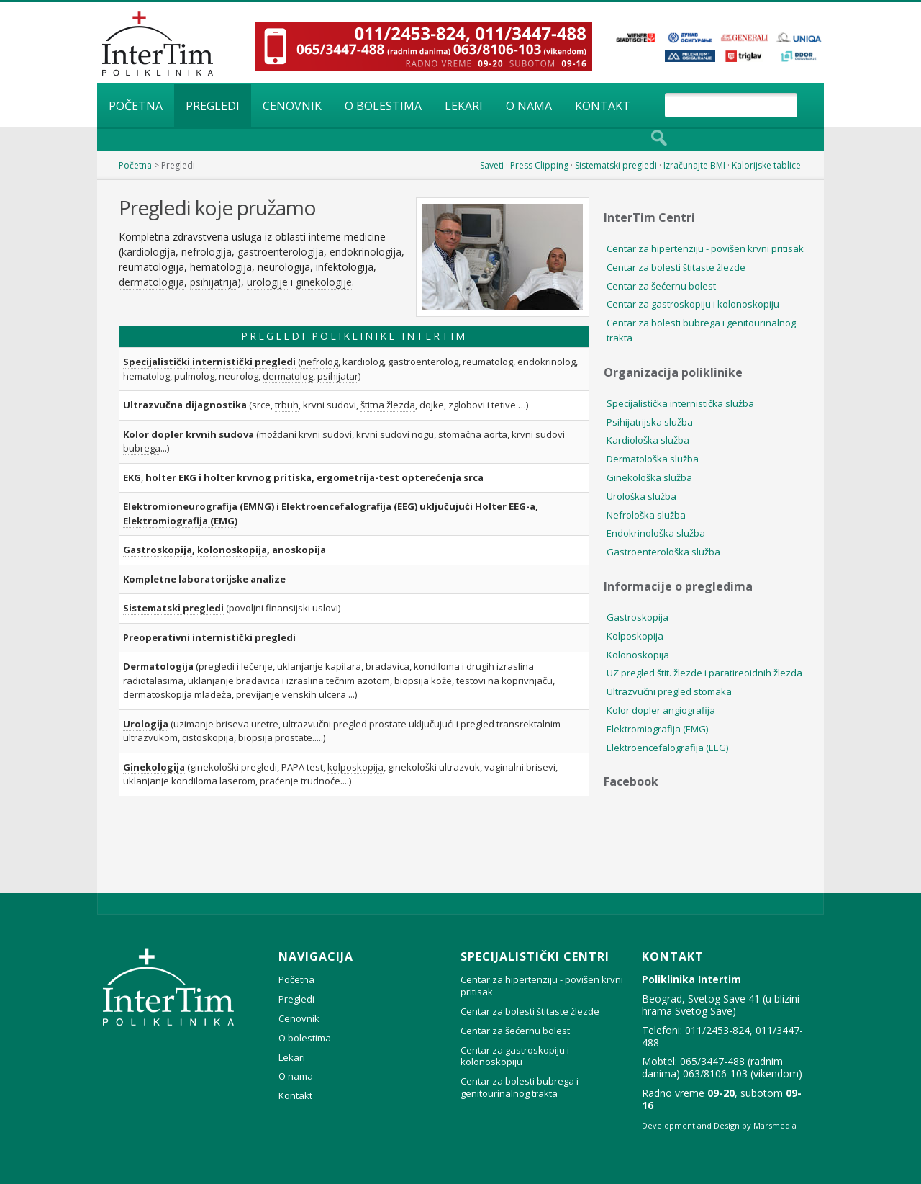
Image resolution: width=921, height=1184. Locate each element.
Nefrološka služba (646, 514)
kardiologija (149, 252)
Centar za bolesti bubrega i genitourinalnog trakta (701, 330)
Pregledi (213, 106)
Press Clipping (539, 165)
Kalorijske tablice (766, 165)
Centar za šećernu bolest (661, 285)
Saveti (492, 165)
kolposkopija (355, 767)
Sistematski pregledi (616, 165)
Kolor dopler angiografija (661, 710)
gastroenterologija (280, 252)
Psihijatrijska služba (650, 422)
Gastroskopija (157, 549)
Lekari (464, 106)
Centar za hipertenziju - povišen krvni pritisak (705, 248)
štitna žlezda (387, 404)
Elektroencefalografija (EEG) (349, 506)
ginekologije (324, 282)
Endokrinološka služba (656, 532)
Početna (136, 106)
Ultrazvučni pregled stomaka (669, 691)
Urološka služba (641, 496)
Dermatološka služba (653, 458)
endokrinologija (365, 252)
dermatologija (151, 282)
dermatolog (288, 375)
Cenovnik (292, 106)
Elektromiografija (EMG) (180, 520)
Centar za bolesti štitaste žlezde (676, 267)
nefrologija (206, 252)
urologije (267, 282)
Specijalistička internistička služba (680, 403)
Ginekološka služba (649, 477)
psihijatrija (213, 282)
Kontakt (602, 106)
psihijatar (337, 375)
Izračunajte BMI (694, 165)
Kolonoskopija (638, 654)
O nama (529, 106)
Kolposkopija (635, 635)
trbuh (287, 404)
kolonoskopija (232, 549)
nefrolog (319, 361)
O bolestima (383, 106)
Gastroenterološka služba (663, 551)
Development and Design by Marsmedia (719, 1125)
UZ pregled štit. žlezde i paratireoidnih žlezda (704, 672)
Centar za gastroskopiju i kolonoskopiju (693, 303)
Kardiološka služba (648, 440)
